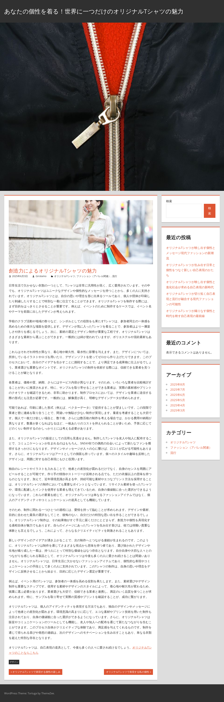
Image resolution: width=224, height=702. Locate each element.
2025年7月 (177, 389)
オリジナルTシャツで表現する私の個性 (127, 672)
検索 (169, 201)
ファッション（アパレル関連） (93, 276)
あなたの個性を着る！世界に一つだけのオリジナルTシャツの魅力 (99, 11)
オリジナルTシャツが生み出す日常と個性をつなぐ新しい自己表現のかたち (190, 270)
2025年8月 (177, 384)
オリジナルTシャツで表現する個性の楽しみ (36, 672)
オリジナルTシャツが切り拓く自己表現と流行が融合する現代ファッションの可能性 (190, 299)
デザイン (14, 661)
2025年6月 (177, 395)
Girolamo (41, 276)
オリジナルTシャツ (64, 276)
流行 (114, 276)
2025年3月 (177, 410)
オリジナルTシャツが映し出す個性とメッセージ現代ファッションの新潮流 (190, 253)
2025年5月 (177, 400)
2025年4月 (177, 405)
